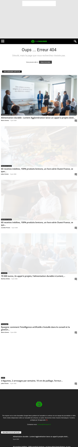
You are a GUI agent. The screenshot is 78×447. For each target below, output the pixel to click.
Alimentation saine (6, 115)
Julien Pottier (5, 174)
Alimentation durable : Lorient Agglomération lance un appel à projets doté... (38, 117)
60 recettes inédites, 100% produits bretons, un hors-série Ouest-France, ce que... (37, 170)
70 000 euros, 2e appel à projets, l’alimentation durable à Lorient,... (33, 276)
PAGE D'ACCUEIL (45, 62)
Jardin (3, 378)
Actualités (4, 273)
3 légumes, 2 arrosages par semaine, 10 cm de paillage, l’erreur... (32, 380)
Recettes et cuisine (6, 166)
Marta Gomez (5, 120)
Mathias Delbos (5, 279)
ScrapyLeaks (42, 420)
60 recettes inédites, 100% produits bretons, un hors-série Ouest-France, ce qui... (37, 223)
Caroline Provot (5, 227)
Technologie (5, 324)
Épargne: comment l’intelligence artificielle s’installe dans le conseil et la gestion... (35, 328)
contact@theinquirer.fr (44, 424)
